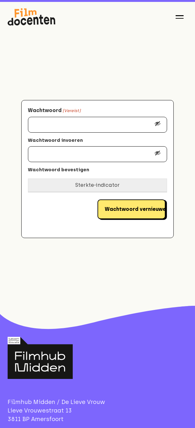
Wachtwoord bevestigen (58, 170)
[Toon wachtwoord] (157, 125)
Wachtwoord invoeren (55, 140)
